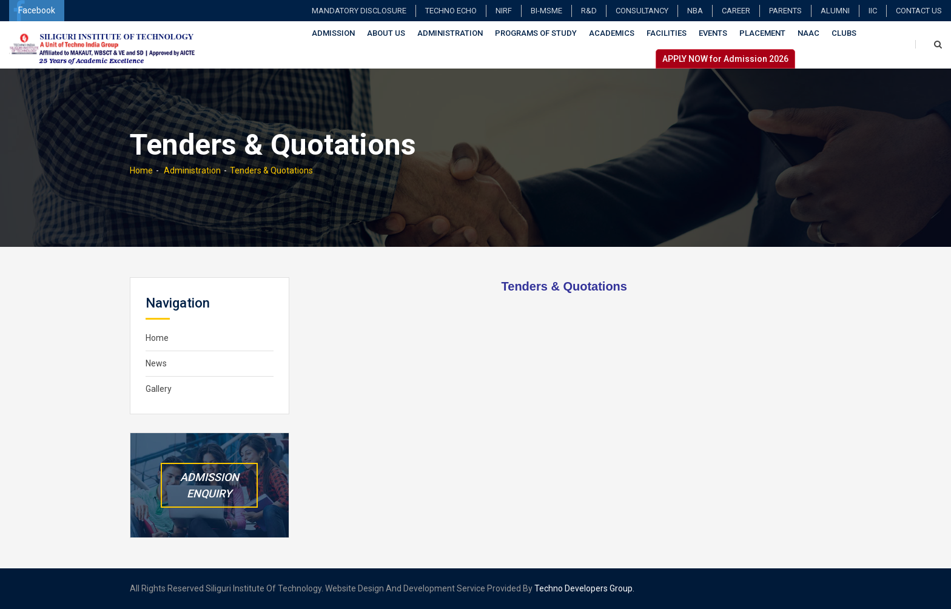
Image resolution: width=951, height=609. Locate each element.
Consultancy (642, 10)
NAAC (808, 33)
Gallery (159, 389)
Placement (762, 33)
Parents (785, 10)
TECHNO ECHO (451, 10)
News (156, 363)
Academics (611, 33)
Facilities (667, 33)
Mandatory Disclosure (359, 10)
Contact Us (919, 10)
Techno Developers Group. (584, 588)
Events (713, 33)
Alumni (835, 10)
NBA (695, 10)
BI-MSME (546, 10)
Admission (333, 33)
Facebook (34, 10)
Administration (450, 33)
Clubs (844, 33)
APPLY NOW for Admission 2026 (725, 59)
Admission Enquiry (209, 485)
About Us (386, 33)
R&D (589, 10)
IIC (873, 10)
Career (736, 10)
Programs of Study (536, 33)
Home (141, 170)
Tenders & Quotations (271, 170)
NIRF (504, 10)
